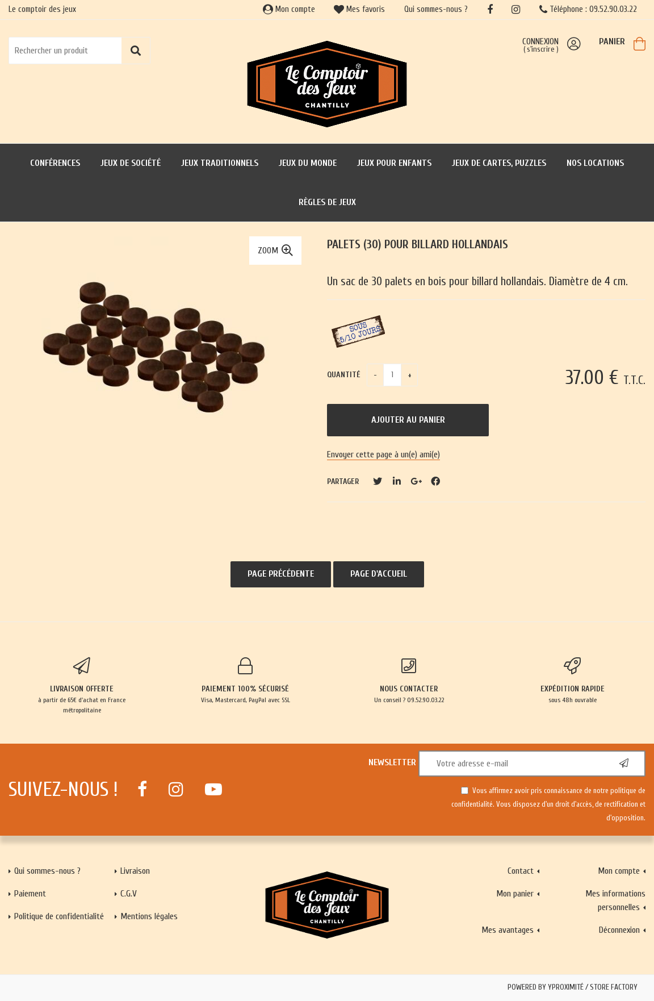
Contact (521, 871)
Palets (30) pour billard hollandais (417, 244)
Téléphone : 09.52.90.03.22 (588, 9)
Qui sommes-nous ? (436, 9)
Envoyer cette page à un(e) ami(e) (383, 454)
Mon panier (515, 894)
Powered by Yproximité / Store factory (573, 987)
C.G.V (128, 894)
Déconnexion (619, 930)
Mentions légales (149, 916)
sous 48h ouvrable (572, 680)
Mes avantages (507, 930)
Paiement (30, 894)
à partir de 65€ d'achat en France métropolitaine (81, 685)
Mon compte (289, 9)
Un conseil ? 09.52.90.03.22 (408, 680)
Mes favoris (359, 9)
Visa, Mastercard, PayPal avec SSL (245, 680)
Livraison (135, 871)
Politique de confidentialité (59, 916)
